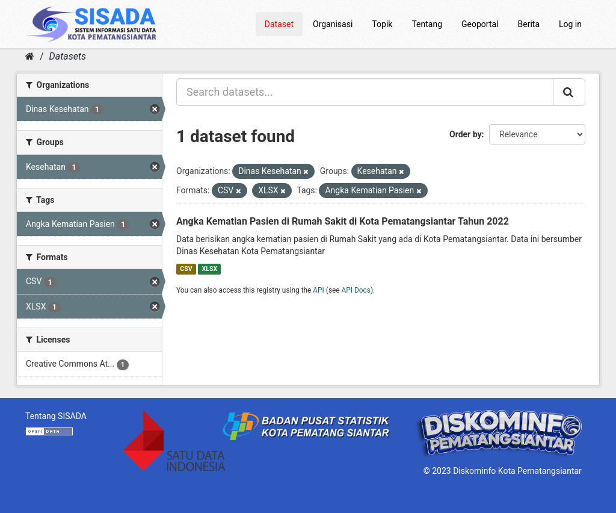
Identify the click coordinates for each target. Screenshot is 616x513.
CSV (186, 269)
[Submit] (569, 92)
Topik (382, 24)
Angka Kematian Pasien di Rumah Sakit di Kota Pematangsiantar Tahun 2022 (342, 221)
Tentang (426, 24)
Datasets (67, 56)
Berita (529, 24)
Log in (570, 24)
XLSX (209, 269)
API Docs (356, 290)
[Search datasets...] (364, 92)
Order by (465, 134)
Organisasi (333, 24)
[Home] (29, 56)
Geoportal (479, 24)
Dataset (279, 24)
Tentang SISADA (56, 416)
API (318, 290)
